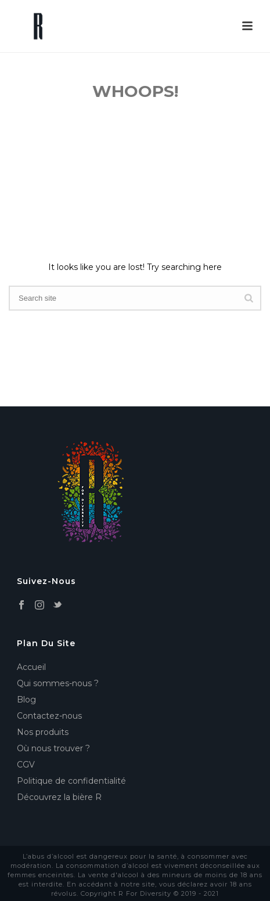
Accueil (31, 667)
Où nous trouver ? (53, 748)
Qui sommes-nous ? (58, 683)
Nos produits (43, 732)
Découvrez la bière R (59, 797)
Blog (26, 699)
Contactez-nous (49, 716)
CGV (26, 764)
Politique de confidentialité (71, 781)
